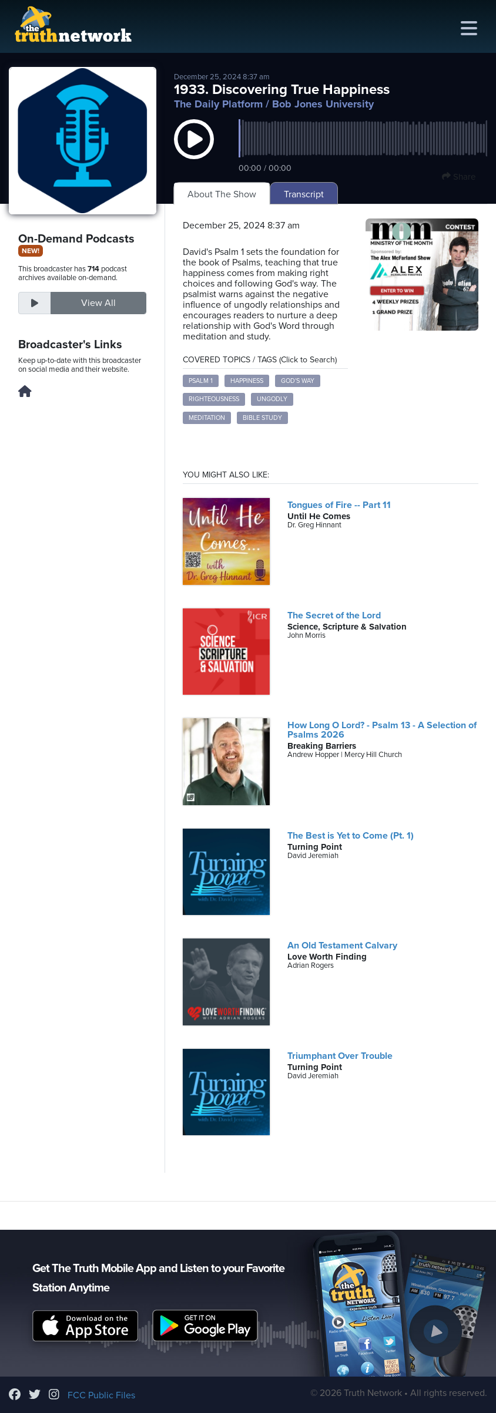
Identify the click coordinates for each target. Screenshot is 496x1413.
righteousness (214, 399)
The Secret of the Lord (334, 615)
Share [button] (458, 176)
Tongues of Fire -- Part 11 (339, 505)
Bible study (262, 418)
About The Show (221, 194)
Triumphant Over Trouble (340, 1056)
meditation (207, 418)
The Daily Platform (218, 103)
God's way (297, 381)
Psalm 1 (201, 381)
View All (98, 303)
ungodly (272, 399)
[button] (194, 151)
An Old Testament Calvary (342, 945)
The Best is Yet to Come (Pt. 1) (350, 836)
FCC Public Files (101, 1395)
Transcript (304, 194)
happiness (246, 381)
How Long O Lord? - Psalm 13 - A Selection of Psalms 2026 (382, 730)
